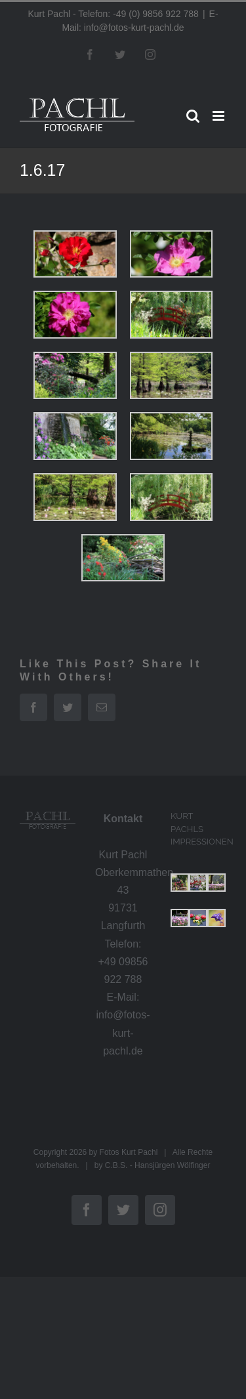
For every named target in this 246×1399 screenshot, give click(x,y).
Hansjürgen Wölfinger (172, 1165)
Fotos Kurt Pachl (129, 1152)
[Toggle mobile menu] (219, 116)
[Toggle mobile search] (192, 116)
